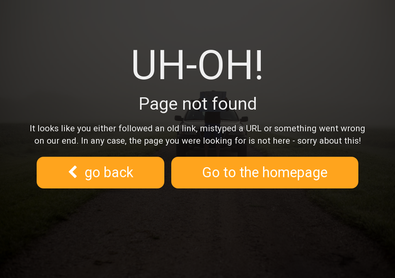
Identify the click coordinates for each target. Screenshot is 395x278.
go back (100, 172)
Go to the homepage (264, 172)
